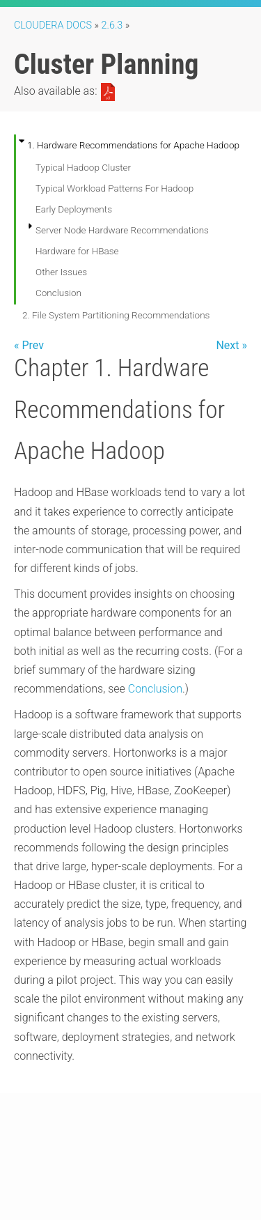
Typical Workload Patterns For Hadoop (114, 188)
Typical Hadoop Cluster (83, 167)
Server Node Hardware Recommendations (122, 229)
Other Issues (61, 271)
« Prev (29, 345)
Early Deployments (73, 209)
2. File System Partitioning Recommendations (115, 315)
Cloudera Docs (53, 25)
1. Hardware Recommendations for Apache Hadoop (133, 144)
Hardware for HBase (77, 250)
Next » (231, 345)
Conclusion (58, 292)
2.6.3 (112, 25)
